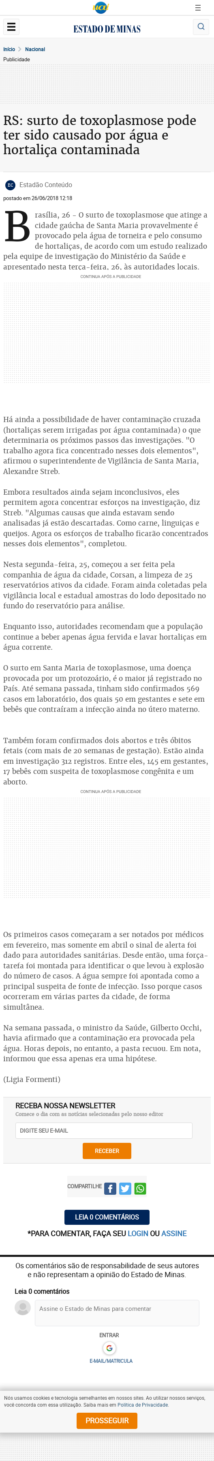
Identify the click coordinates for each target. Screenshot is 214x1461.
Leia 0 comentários (107, 1217)
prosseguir (107, 1420)
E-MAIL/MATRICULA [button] (111, 1361)
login (139, 1233)
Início (9, 49)
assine (173, 1233)
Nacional (35, 49)
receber (107, 1151)
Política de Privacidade (143, 1404)
